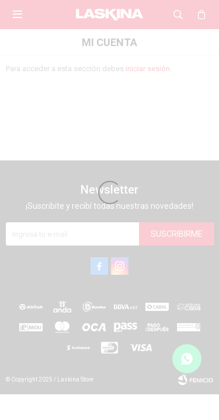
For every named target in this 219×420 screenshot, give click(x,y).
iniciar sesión (148, 68)
